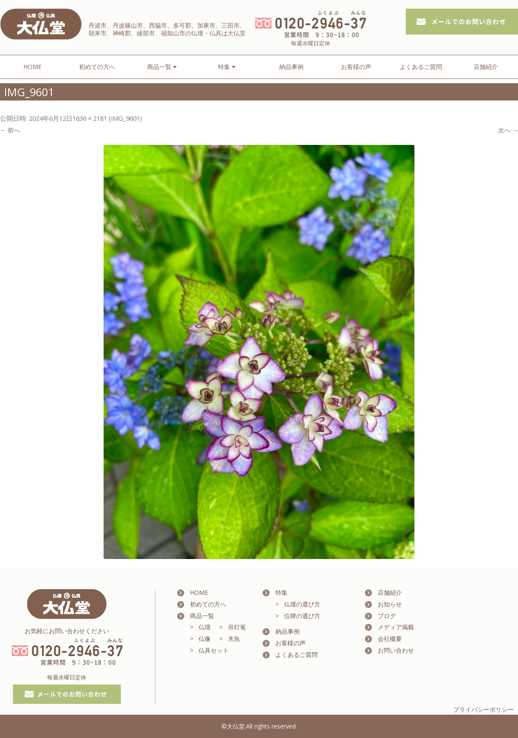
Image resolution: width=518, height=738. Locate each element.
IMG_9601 (125, 118)
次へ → (508, 130)
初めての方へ (97, 67)
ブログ (387, 616)
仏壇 (205, 627)
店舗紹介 (486, 67)
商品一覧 (202, 616)
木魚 (234, 638)
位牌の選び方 (302, 616)
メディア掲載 (396, 627)
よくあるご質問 (421, 67)
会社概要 (390, 638)
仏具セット (214, 650)
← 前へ (10, 130)
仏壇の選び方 (302, 604)
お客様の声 (356, 67)
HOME (32, 67)
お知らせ (390, 604)
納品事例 (291, 67)
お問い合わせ (396, 650)
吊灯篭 (237, 627)
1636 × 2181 (90, 118)
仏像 (205, 638)
